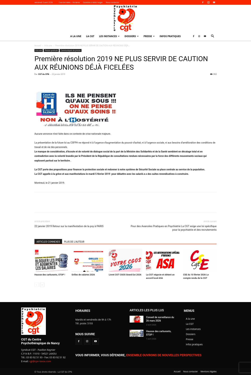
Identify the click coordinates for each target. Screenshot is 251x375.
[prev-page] (36, 285)
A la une (75, 36)
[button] (212, 36)
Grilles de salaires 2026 (83, 274)
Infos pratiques (170, 36)
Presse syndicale (51, 50)
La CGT (90, 36)
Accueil (37, 45)
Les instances (109, 36)
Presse (149, 36)
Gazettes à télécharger (93, 2)
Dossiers (131, 36)
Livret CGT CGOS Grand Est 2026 (125, 274)
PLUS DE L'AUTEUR (74, 241)
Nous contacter (112, 2)
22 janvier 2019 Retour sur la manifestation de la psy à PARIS (69, 226)
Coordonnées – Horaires (69, 2)
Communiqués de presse (70, 50)
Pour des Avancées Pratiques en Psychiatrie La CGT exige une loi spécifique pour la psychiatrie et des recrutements (174, 228)
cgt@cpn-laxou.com (40, 361)
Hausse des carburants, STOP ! (49, 274)
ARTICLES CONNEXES (48, 241)
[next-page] (42, 285)
